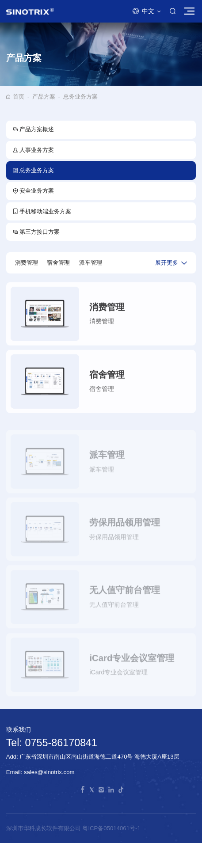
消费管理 (26, 262)
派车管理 (90, 262)
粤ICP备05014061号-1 (111, 828)
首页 (18, 96)
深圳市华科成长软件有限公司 (44, 828)
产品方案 (43, 96)
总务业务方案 (80, 96)
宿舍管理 (58, 262)
